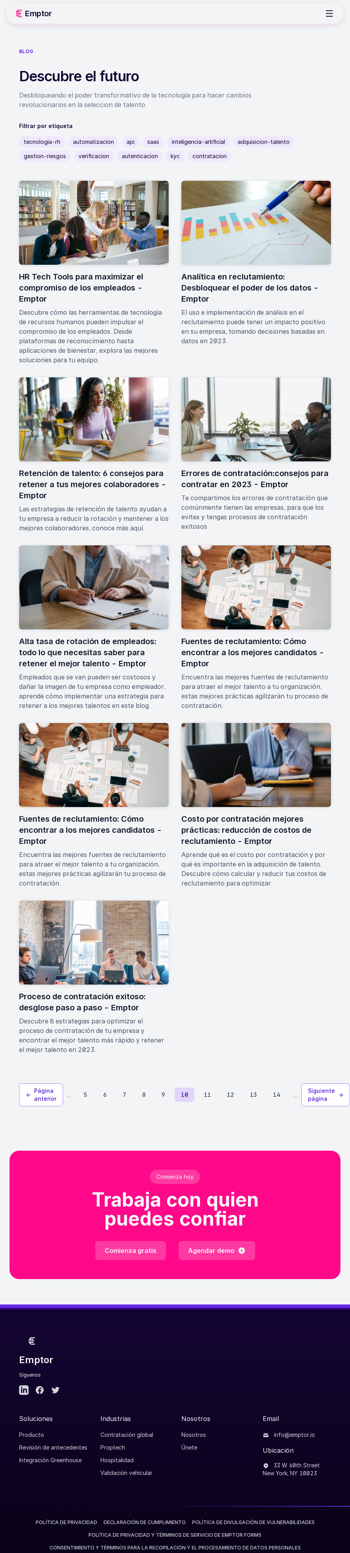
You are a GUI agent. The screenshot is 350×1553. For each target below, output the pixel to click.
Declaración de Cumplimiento (145, 1522)
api (131, 141)
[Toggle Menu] (329, 13)
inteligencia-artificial (198, 141)
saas (153, 141)
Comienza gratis (130, 1251)
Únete (189, 1447)
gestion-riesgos (45, 156)
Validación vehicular (126, 1472)
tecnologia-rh (42, 141)
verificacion (94, 156)
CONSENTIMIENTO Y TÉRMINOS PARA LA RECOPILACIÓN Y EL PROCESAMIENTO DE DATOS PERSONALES (175, 1548)
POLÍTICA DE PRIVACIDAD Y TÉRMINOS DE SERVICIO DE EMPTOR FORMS (175, 1535)
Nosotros (193, 1434)
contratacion (209, 156)
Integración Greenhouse (50, 1460)
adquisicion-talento (264, 141)
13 (253, 1094)
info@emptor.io (289, 1434)
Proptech (112, 1447)
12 (230, 1094)
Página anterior (41, 1094)
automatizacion (93, 141)
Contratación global (126, 1434)
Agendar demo (217, 1251)
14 (277, 1094)
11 (207, 1094)
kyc (175, 156)
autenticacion (140, 156)
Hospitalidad (117, 1460)
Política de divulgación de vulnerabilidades (253, 1522)
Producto (31, 1434)
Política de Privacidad (66, 1522)
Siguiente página (325, 1094)
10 (184, 1094)
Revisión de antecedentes (53, 1447)
